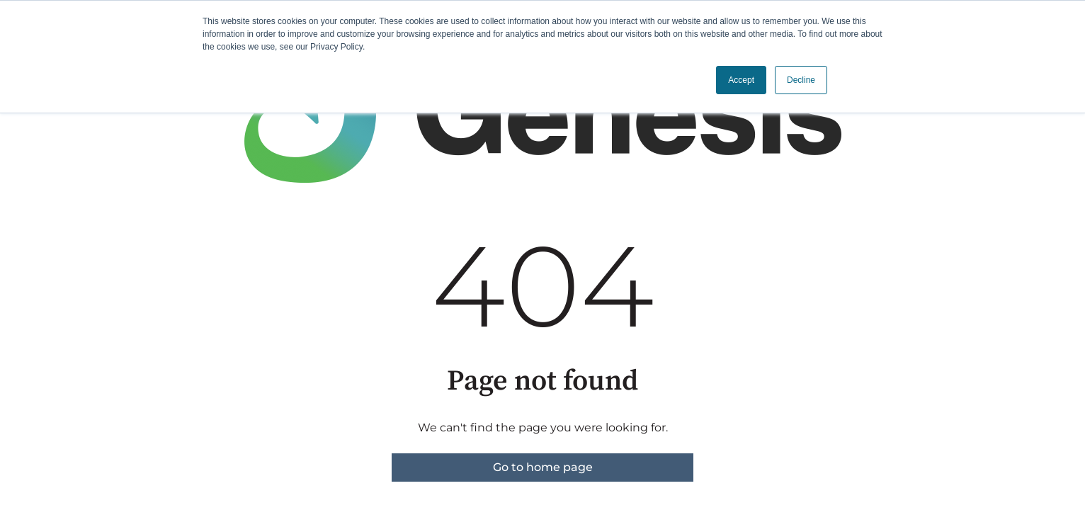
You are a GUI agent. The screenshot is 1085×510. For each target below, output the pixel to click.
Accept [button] (741, 80)
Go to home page (543, 467)
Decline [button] (801, 80)
